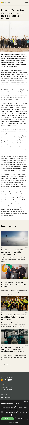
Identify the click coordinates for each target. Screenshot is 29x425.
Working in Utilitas (6, 397)
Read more (14, 409)
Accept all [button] (7, 418)
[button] (14, 422)
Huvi (2, 192)
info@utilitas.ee (7, 387)
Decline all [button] (21, 418)
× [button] (27, 401)
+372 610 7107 (7, 390)
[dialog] (14, 412)
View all (6, 365)
